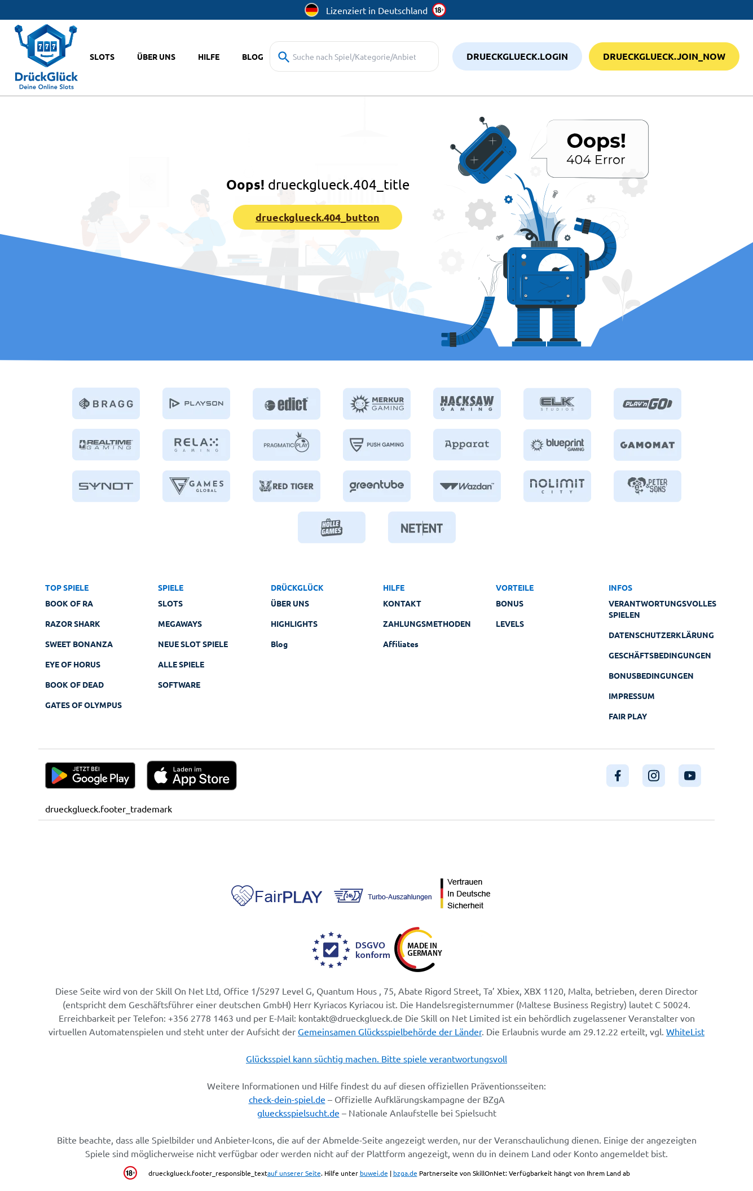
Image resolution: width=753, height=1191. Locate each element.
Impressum (632, 696)
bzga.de (405, 1172)
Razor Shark (72, 623)
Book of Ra (69, 603)
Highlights (294, 623)
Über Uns (290, 603)
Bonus (509, 603)
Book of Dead (74, 684)
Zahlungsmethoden (427, 623)
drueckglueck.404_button (318, 216)
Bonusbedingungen (651, 675)
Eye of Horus (72, 664)
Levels (510, 623)
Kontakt (402, 603)
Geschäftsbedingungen (660, 655)
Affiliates (401, 644)
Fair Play (628, 716)
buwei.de (374, 1172)
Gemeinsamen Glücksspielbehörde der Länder (390, 1031)
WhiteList (685, 1031)
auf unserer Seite (294, 1172)
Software (179, 684)
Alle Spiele (181, 664)
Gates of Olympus (83, 705)
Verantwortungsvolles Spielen (662, 608)
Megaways (180, 623)
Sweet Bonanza (79, 644)
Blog (279, 644)
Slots (170, 603)
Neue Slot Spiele (193, 644)
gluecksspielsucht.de (298, 1112)
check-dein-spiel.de (287, 1099)
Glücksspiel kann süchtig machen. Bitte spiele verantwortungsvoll (376, 1058)
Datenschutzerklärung (661, 635)
